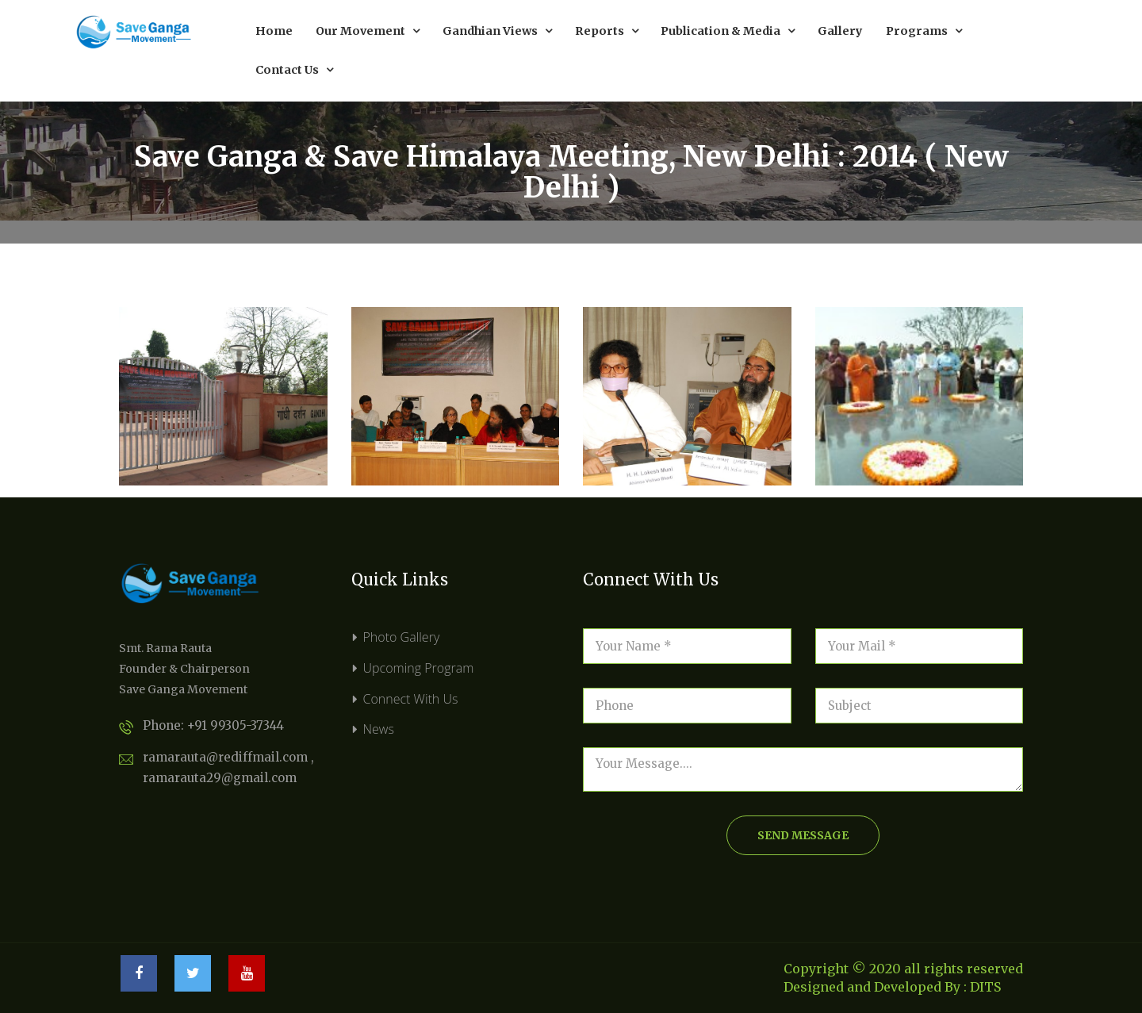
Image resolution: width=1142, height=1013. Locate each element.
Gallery (840, 31)
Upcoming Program (418, 668)
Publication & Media (728, 31)
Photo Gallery (401, 637)
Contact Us (294, 70)
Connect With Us (410, 699)
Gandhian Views (497, 31)
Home (274, 31)
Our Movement (368, 31)
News (378, 729)
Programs (924, 31)
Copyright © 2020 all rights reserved (903, 969)
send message (803, 835)
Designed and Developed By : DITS (892, 987)
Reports (606, 31)
